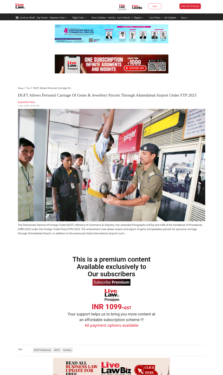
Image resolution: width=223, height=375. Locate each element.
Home (21, 88)
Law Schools (124, 17)
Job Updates (170, 17)
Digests (137, 17)
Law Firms (155, 17)
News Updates (99, 17)
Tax (28, 88)
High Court (78, 17)
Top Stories (42, 17)
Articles (111, 17)
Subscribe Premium (190, 6)
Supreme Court (57, 17)
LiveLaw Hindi (27, 17)
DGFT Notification (42, 350)
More (185, 18)
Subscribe (111, 282)
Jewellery (67, 350)
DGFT (57, 350)
